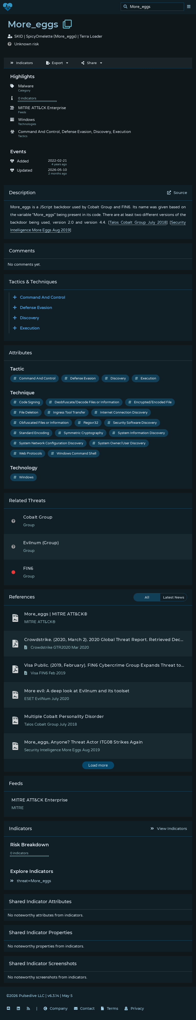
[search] (154, 7)
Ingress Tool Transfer (66, 412)
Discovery (115, 378)
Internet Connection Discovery (121, 412)
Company (56, 1008)
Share (89, 63)
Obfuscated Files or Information (41, 423)
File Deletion (26, 412)
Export (54, 63)
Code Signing (27, 402)
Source (177, 192)
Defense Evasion (80, 378)
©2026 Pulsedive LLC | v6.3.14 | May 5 (39, 995)
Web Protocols (28, 453)
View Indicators (169, 828)
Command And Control (34, 378)
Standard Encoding (31, 433)
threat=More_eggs (30, 881)
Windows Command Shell (73, 453)
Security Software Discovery (132, 423)
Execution (145, 378)
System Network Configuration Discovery (48, 443)
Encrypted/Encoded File (150, 402)
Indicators (21, 63)
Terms (109, 1008)
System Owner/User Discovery (118, 443)
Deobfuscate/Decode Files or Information (84, 402)
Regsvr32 (88, 423)
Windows (23, 477)
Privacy (134, 1008)
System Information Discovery (138, 433)
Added (23, 161)
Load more (98, 765)
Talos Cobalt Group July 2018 (137, 222)
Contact (84, 1008)
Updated (24, 170)
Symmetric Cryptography (80, 433)
